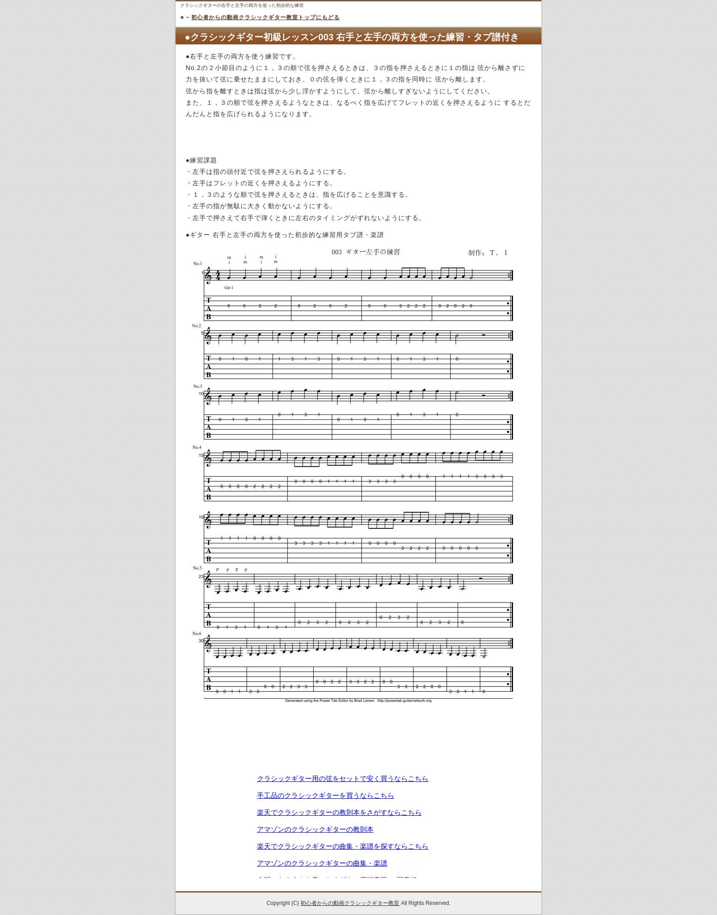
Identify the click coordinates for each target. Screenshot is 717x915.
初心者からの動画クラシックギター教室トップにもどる (265, 17)
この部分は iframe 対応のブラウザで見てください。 (358, 825)
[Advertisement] (358, 748)
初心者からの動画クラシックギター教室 (349, 903)
